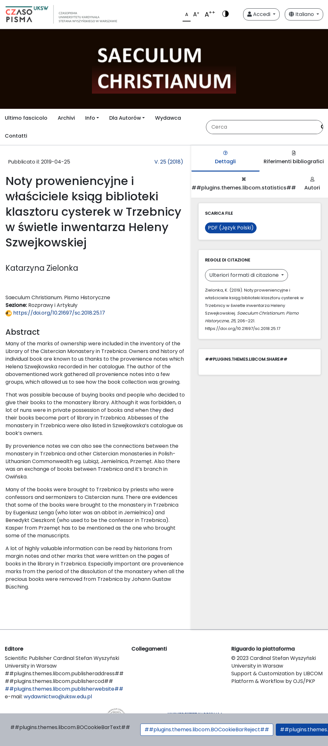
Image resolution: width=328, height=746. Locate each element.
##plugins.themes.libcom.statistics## (244, 184)
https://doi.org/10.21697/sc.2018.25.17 (55, 313)
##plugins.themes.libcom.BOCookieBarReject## (206, 729)
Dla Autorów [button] (125, 118)
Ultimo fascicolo (26, 118)
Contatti (16, 136)
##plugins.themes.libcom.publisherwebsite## (64, 689)
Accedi (259, 14)
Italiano (302, 14)
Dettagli (225, 158)
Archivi (66, 118)
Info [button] (90, 118)
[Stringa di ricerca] (261, 127)
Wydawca (168, 118)
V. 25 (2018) (168, 161)
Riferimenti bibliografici (294, 158)
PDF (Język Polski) (231, 227)
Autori (312, 184)
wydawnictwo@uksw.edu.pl (58, 696)
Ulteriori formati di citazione (244, 275)
